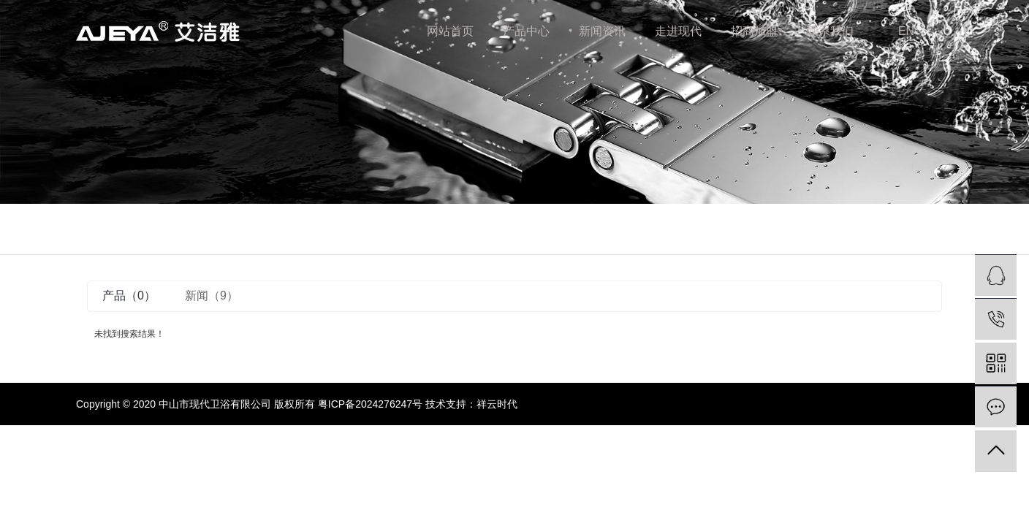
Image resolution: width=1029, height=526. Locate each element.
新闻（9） (211, 295)
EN (906, 31)
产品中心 (526, 31)
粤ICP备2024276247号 (370, 404)
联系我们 (830, 31)
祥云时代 (496, 404)
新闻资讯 (602, 31)
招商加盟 (754, 31)
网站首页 (450, 31)
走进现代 (678, 31)
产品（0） (129, 295)
